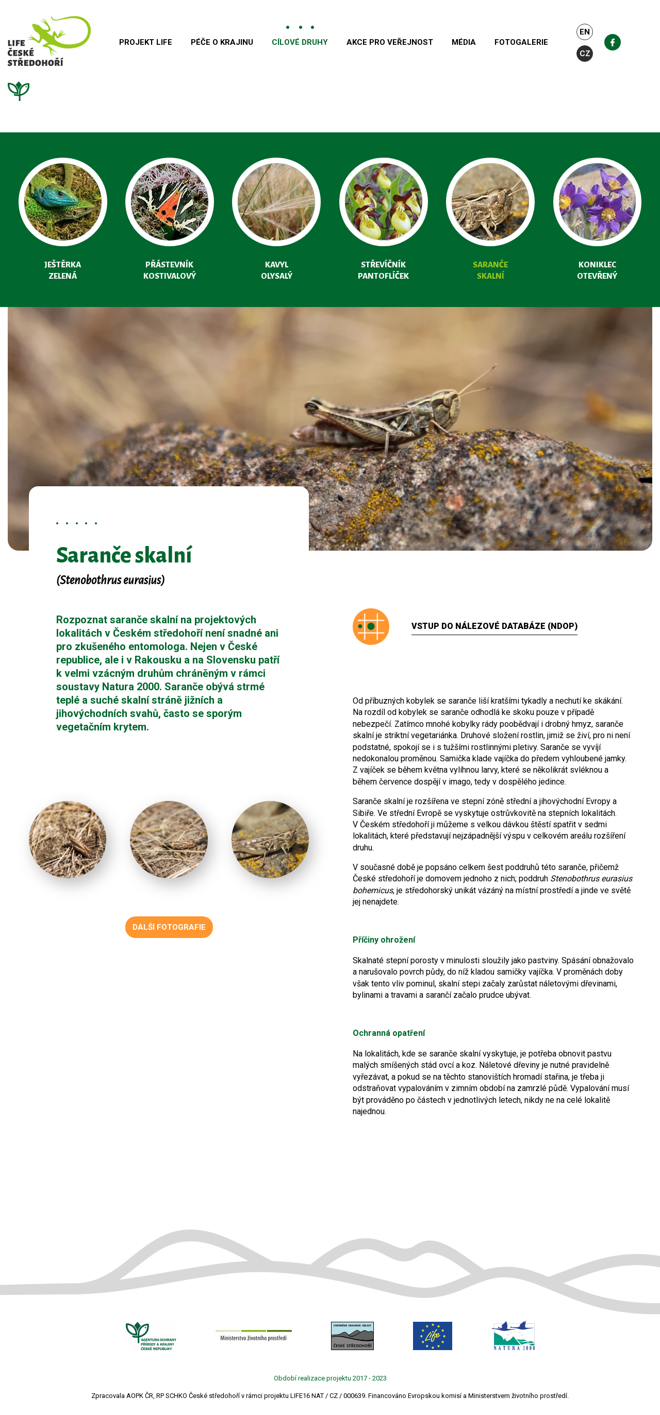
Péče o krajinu (247, 42)
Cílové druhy (324, 42)
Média (488, 42)
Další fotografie (169, 927)
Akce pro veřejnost (414, 42)
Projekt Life (170, 42)
